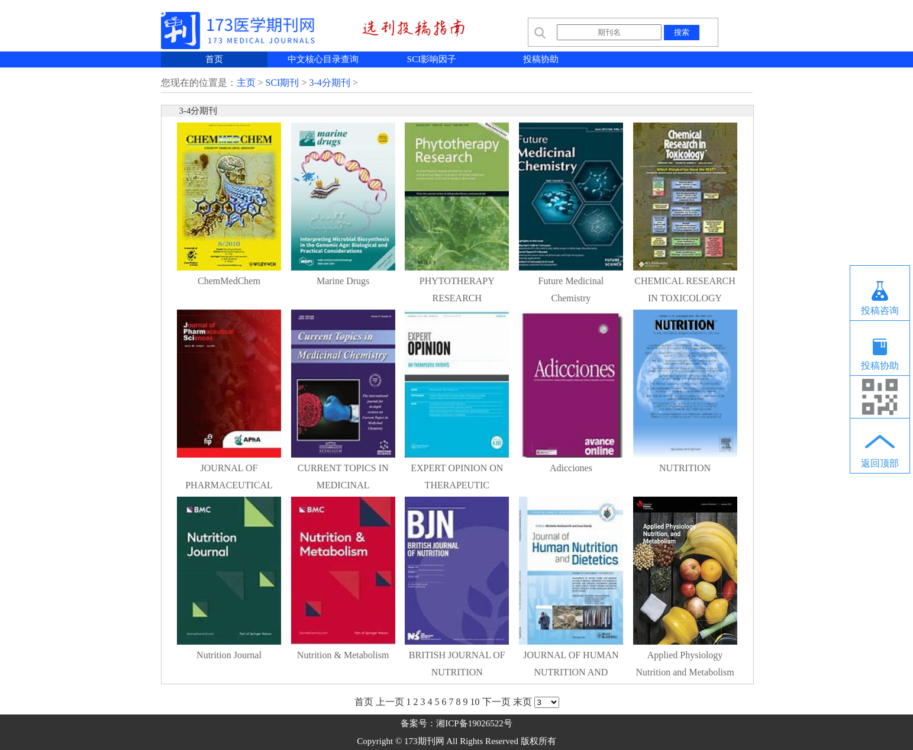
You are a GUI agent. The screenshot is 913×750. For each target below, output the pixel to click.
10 (475, 702)
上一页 (390, 702)
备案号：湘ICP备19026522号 (456, 723)
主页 (246, 83)
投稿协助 (541, 59)
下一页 (496, 702)
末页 (522, 702)
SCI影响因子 (431, 59)
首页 (214, 59)
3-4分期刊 (329, 83)
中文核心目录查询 (323, 59)
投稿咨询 (880, 310)
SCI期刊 (282, 83)
